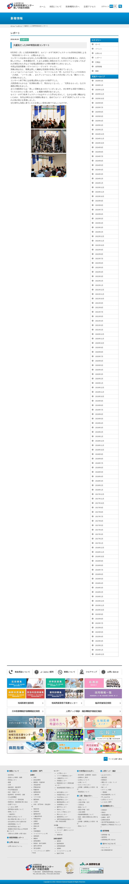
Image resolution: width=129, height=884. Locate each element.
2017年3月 (99, 534)
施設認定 (104, 777)
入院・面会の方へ (85, 796)
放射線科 (36, 836)
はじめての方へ (106, 775)
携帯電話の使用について (16, 809)
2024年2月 (99, 178)
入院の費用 (81, 812)
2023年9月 (99, 201)
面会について (82, 826)
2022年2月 (99, 281)
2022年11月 (99, 241)
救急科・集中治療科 (40, 843)
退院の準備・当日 (83, 809)
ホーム (43, 6)
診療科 (32, 775)
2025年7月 (99, 107)
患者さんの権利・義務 (15, 777)
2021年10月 (99, 299)
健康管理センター (62, 817)
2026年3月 (99, 81)
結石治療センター (62, 792)
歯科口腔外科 (38, 846)
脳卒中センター (62, 807)
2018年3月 (99, 481)
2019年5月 (99, 419)
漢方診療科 (37, 848)
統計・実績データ (13, 792)
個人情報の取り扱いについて (17, 819)
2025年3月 (99, 125)
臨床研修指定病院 (103, 703)
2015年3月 (99, 641)
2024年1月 (99, 183)
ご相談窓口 (11, 814)
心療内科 (36, 794)
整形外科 (36, 809)
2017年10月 (99, 503)
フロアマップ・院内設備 (16, 799)
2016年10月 (99, 556)
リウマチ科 (37, 797)
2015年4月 (99, 636)
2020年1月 (99, 383)
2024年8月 (99, 152)
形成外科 (36, 811)
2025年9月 (99, 103)
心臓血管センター (62, 778)
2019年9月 (99, 401)
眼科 (35, 828)
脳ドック (104, 787)
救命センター (61, 809)
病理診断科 (37, 841)
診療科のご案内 (83, 777)
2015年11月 (99, 605)
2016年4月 (99, 583)
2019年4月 (99, 423)
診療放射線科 (61, 846)
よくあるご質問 (13, 807)
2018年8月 (99, 459)
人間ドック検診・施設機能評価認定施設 (84, 711)
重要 (97, 71)
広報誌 (97, 62)
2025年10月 (99, 98)
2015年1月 (99, 650)
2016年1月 (99, 596)
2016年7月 (99, 570)
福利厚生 (104, 837)
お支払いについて (83, 780)
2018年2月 (99, 485)
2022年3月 (99, 276)
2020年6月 (99, 361)
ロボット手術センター (64, 812)
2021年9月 (99, 303)
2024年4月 (99, 170)
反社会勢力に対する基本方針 (17, 821)
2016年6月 (99, 574)
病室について (82, 807)
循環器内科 (37, 792)
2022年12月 (99, 236)
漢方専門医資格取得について (110, 822)
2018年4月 (99, 476)
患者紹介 (104, 810)
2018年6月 (99, 468)
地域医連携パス (106, 815)
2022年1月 (99, 285)
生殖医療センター (62, 804)
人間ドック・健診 (109, 771)
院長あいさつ (12, 780)
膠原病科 (36, 799)
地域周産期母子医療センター (65, 703)
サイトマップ (105, 847)
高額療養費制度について (86, 814)
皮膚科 (36, 821)
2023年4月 (99, 223)
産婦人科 (36, 826)
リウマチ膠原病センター (64, 776)
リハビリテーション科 (41, 833)
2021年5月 (99, 316)
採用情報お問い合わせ (108, 839)
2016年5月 (99, 579)
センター (56, 771)
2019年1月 (99, 436)
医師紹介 (104, 780)
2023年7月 (99, 210)
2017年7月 (99, 516)
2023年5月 (99, 219)
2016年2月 (99, 592)
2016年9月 (99, 561)
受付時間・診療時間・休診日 (87, 775)
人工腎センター (62, 773)
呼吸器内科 (37, 787)
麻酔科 (36, 838)
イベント (98, 49)
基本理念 (11, 775)
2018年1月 (99, 490)
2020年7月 (99, 356)
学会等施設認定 (13, 790)
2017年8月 (99, 512)
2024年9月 (99, 147)
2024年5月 (99, 165)
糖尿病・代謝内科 (39, 782)
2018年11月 (99, 445)
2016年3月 (99, 588)
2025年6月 (99, 112)
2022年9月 (99, 250)
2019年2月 (99, 432)
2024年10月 (99, 143)
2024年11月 (99, 138)
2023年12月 (99, 187)
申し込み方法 (105, 797)
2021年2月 (99, 330)
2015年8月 (99, 619)
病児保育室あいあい (14, 826)
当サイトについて (109, 844)
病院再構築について (14, 824)
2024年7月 (99, 156)
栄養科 (59, 848)
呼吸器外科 (37, 819)
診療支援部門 (58, 838)
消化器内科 (37, 785)
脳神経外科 (37, 814)
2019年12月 (99, 387)
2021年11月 (99, 294)
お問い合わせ (14, 842)
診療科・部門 (37, 771)
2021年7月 (99, 312)
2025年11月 (99, 94)
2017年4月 (99, 530)
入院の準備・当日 (83, 802)
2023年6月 (99, 214)
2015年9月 (99, 614)
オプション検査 (106, 790)
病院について (56, 6)
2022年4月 (99, 272)
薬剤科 (59, 841)
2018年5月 (99, 472)
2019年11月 (99, 392)
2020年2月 (99, 379)
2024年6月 (99, 161)
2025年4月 (99, 121)
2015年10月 (99, 610)
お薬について (82, 782)
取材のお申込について (15, 817)
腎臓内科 (36, 790)
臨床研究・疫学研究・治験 (16, 794)
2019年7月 (99, 410)
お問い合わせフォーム (15, 846)
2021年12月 (99, 290)
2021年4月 (99, 321)
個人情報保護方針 (107, 850)
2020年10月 (99, 343)
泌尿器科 (36, 824)
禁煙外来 (60, 835)
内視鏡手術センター (63, 795)
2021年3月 (99, 325)
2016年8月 (99, 565)
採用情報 (98, 67)
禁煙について (12, 812)
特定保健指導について (108, 794)
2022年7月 (99, 259)
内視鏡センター (62, 781)
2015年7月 (99, 623)
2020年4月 (99, 370)
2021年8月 (99, 307)
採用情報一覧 (105, 835)
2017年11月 (99, 499)
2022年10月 (99, 245)
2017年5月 (99, 525)
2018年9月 (99, 454)
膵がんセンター (62, 814)
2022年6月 (99, 263)
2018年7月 (99, 463)
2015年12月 (99, 601)
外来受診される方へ (86, 771)
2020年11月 (99, 339)
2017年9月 (99, 508)
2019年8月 (99, 405)
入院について (82, 800)
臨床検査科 (60, 843)
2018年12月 (99, 441)
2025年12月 (99, 90)
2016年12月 (99, 548)
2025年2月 (99, 130)
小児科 (36, 802)
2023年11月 (99, 192)
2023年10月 (99, 196)
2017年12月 (99, 494)
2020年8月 (99, 352)
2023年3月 (99, 227)
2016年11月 (99, 552)
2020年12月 (99, 334)
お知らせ (98, 53)
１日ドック (104, 785)
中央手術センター (62, 797)
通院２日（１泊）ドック (109, 782)
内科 (35, 777)
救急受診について (83, 792)
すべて (97, 44)
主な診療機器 (12, 797)
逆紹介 (103, 812)
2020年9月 (99, 347)
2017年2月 (99, 539)
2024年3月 (99, 174)
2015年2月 (99, 645)
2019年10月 (99, 396)
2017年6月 (99, 521)
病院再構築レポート (16, 837)
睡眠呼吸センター (62, 799)
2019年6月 (99, 414)
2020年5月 (99, 365)
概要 (9, 782)
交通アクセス (90, 6)
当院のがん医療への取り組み (17, 833)
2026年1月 (99, 85)
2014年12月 (99, 654)
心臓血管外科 (38, 816)
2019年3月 (99, 427)
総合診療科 (37, 780)
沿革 (9, 785)
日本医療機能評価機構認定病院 (26, 711)
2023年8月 (99, 205)
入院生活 (81, 804)
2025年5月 (99, 116)
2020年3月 (99, 374)
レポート (19, 26)
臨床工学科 (60, 853)
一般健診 (104, 792)
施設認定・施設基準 (14, 787)
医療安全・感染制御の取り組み (18, 802)
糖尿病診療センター (63, 802)
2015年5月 (99, 632)
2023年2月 (99, 232)
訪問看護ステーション (64, 828)
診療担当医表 (105, 820)
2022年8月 (99, 254)
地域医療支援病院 (26, 703)
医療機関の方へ (73, 6)
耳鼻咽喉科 (37, 831)
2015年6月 (99, 628)
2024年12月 (99, 134)
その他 (56, 825)
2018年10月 (99, 450)
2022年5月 (99, 267)
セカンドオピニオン (84, 785)
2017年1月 (99, 543)
